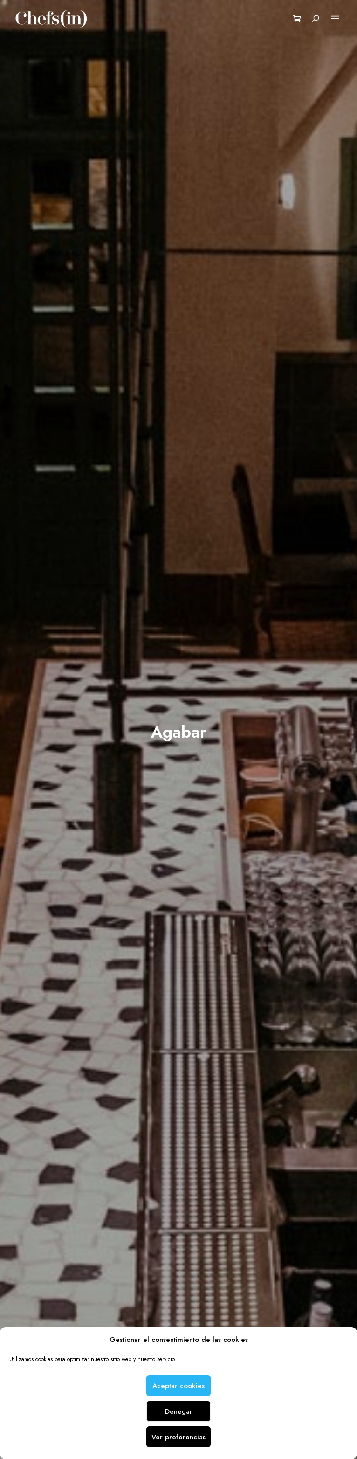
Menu (335, 19)
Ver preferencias (178, 1437)
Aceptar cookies (178, 1386)
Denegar (178, 1411)
